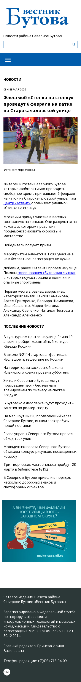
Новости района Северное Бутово (32, 36)
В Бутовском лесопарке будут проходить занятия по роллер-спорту (38, 405)
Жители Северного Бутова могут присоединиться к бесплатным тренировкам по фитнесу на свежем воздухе (34, 387)
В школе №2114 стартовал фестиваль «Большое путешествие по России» (35, 357)
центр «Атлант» (17, 203)
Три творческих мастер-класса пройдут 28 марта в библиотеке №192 (39, 467)
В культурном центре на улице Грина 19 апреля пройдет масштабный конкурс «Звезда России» (38, 341)
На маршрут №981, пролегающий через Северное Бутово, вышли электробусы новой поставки (37, 421)
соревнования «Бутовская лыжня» (46, 272)
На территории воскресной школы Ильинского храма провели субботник (36, 370)
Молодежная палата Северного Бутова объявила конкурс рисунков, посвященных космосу (39, 451)
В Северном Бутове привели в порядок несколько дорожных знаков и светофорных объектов (37, 482)
